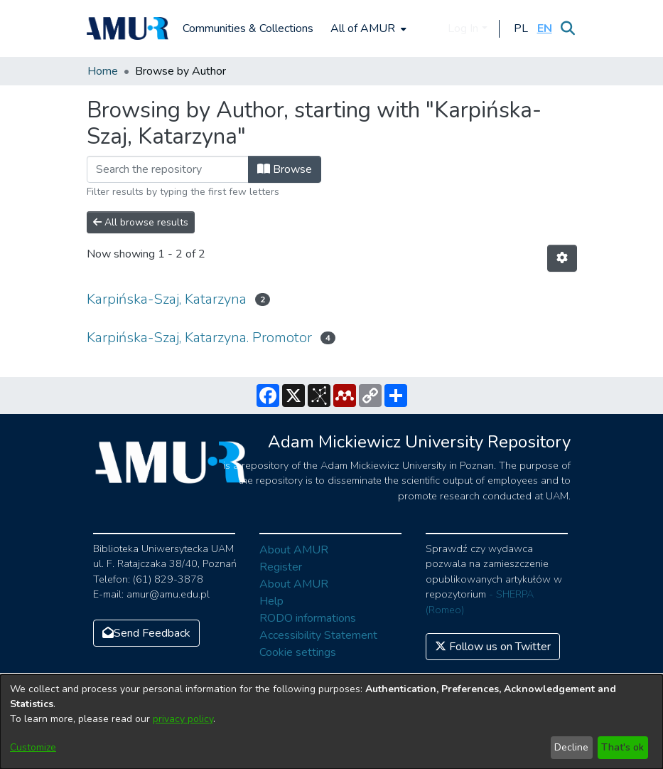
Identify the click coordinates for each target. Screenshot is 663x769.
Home (102, 71)
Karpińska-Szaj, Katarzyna (167, 299)
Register (280, 567)
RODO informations (307, 618)
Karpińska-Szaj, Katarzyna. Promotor (199, 337)
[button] (521, 28)
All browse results (140, 222)
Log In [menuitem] (463, 28)
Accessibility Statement (318, 635)
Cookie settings (297, 652)
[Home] (128, 28)
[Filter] (168, 169)
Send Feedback (146, 633)
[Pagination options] (562, 258)
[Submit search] (568, 28)
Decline (571, 747)
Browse (284, 169)
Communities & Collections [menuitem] (248, 28)
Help (271, 601)
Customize (33, 747)
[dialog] (331, 721)
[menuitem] (367, 28)
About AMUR (293, 550)
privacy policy (183, 719)
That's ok (622, 747)
